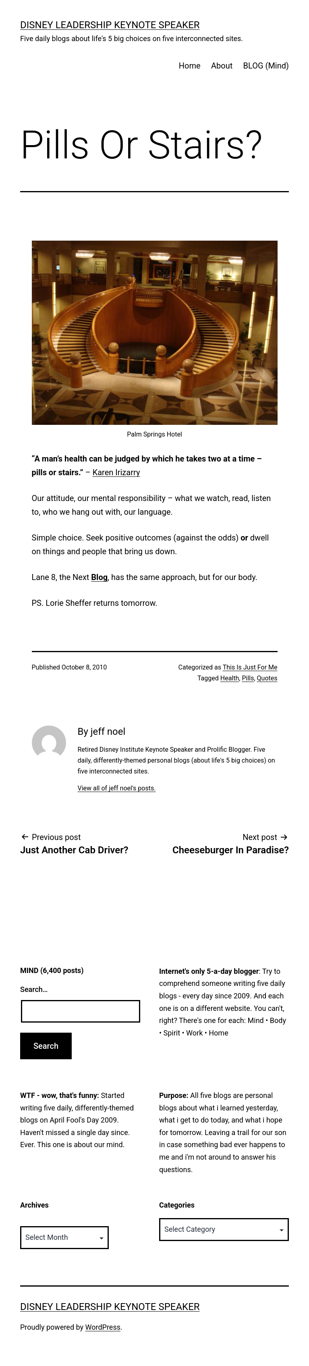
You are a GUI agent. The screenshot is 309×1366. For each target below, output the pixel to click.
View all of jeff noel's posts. (116, 788)
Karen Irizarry (116, 472)
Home (190, 66)
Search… (34, 989)
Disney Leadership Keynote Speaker (110, 25)
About (221, 66)
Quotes (267, 678)
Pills (248, 678)
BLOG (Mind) (266, 66)
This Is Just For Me (250, 667)
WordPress (102, 1327)
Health (229, 678)
